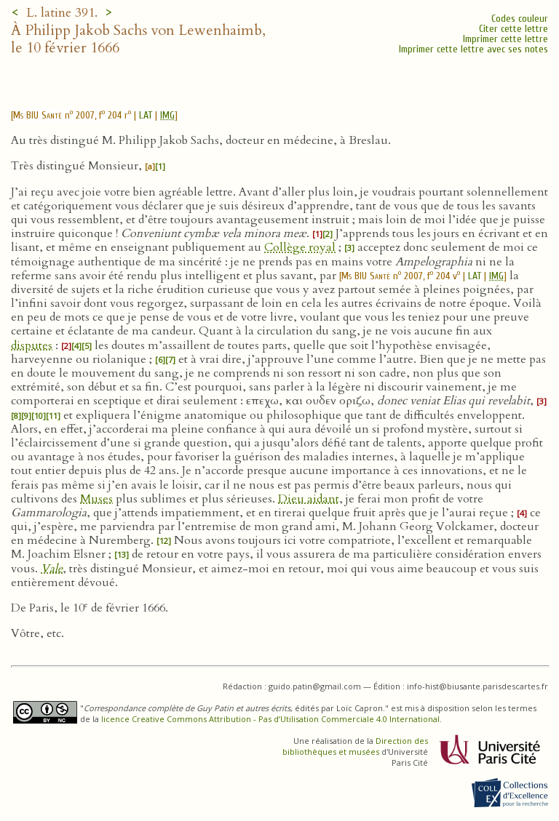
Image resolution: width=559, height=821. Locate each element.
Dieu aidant (308, 499)
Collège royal (300, 247)
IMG (167, 115)
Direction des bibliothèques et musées (355, 746)
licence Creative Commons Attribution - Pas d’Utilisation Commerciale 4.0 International (270, 718)
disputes (31, 345)
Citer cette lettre (513, 29)
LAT (145, 115)
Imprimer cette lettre (505, 39)
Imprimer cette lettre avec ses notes (473, 49)
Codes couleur (519, 18)
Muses (96, 499)
